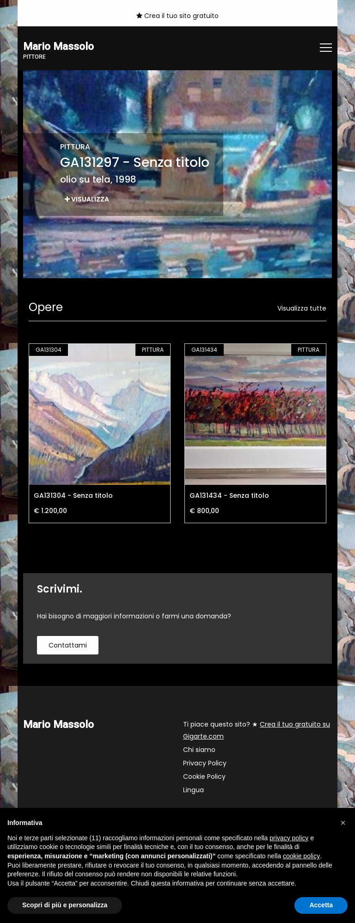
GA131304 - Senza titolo (73, 495)
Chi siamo (199, 749)
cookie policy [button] (301, 856)
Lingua (193, 790)
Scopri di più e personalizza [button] (64, 905)
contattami (68, 645)
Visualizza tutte (301, 308)
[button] (343, 822)
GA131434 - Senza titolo (229, 495)
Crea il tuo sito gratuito (177, 15)
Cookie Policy (204, 776)
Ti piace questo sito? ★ (256, 730)
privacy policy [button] (288, 838)
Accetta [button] (321, 905)
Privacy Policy (204, 763)
